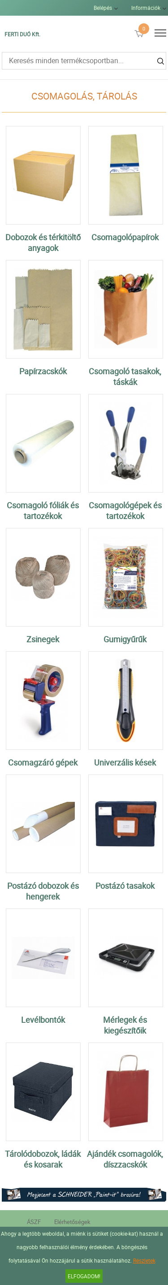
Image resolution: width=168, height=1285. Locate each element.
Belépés (103, 7)
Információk (145, 7)
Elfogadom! (84, 1276)
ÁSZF (34, 1222)
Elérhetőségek (72, 1222)
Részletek (144, 1260)
